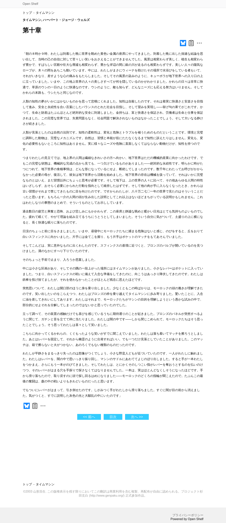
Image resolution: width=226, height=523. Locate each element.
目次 (113, 417)
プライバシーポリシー (187, 515)
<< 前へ (89, 417)
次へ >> (137, 417)
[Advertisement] (78, 452)
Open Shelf (30, 3)
